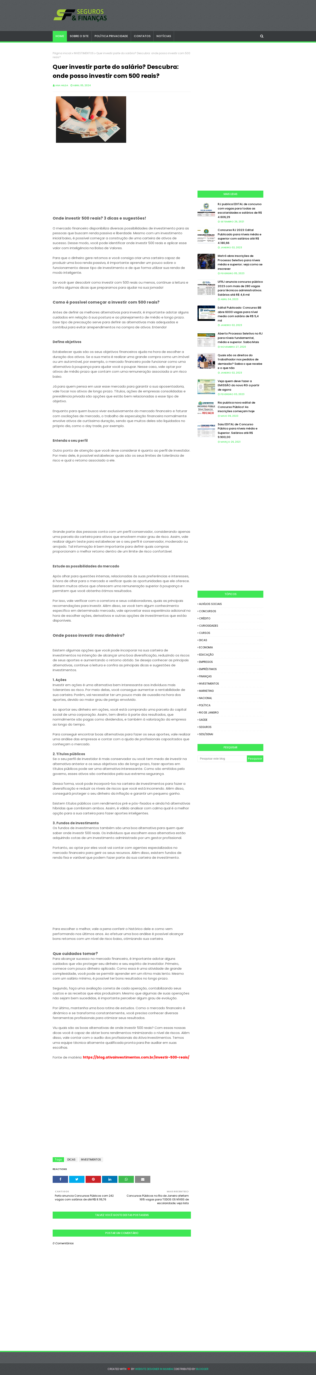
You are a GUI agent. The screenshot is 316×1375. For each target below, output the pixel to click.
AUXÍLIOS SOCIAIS (210, 604)
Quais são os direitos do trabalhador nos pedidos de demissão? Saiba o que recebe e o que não (240, 361)
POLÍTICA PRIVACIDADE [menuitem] (111, 36)
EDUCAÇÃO (206, 654)
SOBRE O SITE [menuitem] (79, 36)
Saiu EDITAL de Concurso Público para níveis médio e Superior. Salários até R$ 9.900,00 (237, 430)
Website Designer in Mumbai (154, 1369)
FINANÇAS (205, 676)
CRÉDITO (204, 618)
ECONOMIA (206, 647)
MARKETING (206, 691)
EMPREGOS (206, 662)
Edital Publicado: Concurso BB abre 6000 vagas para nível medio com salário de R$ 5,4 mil (239, 314)
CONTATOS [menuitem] (142, 36)
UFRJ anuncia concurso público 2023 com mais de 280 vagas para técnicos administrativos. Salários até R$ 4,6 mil (240, 288)
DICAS (71, 1159)
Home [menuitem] (60, 36)
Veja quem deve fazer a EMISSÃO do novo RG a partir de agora (238, 385)
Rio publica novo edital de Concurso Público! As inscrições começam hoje (236, 407)
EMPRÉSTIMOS (208, 669)
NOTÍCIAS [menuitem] (163, 36)
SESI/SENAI (206, 734)
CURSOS (204, 633)
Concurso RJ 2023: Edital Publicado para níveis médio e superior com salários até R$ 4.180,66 (239, 236)
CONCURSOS (207, 611)
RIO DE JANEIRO (209, 712)
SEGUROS (205, 727)
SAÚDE (203, 720)
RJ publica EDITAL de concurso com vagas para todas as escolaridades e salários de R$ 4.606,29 (240, 210)
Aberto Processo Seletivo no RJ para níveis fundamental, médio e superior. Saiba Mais (240, 337)
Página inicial (62, 53)
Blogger (202, 1369)
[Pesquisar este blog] (222, 758)
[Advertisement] (122, 185)
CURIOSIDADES (208, 626)
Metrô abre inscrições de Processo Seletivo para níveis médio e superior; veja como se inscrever (240, 262)
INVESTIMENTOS (84, 53)
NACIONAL (205, 698)
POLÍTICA (204, 705)
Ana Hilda (61, 85)
